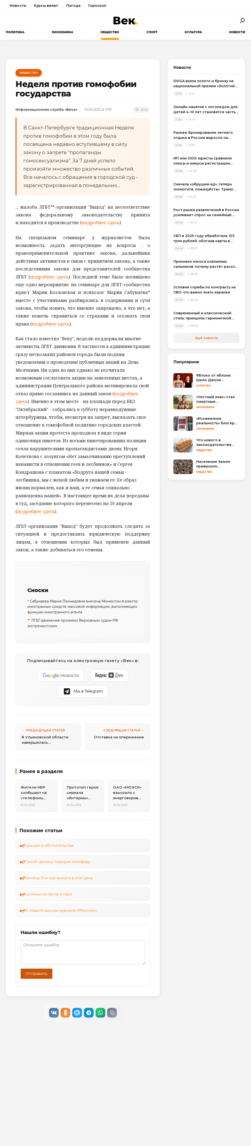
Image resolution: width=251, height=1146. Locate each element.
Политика (15, 32)
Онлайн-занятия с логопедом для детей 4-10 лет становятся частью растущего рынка (205, 110)
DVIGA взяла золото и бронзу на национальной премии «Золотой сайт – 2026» (204, 84)
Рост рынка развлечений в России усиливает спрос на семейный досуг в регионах (206, 213)
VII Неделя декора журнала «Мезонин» (60, 910)
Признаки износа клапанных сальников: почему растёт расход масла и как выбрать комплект (205, 264)
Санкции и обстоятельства (49, 845)
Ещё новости (206, 338)
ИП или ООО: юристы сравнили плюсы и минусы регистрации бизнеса (202, 161)
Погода (73, 5)
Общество (109, 32)
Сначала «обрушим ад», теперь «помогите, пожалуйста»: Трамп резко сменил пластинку (203, 187)
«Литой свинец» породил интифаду (57, 861)
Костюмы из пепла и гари (48, 894)
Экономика (62, 32)
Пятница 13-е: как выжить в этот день (58, 878)
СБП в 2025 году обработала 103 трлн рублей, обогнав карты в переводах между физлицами (204, 239)
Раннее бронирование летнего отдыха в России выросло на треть (203, 135)
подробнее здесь (101, 222)
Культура (193, 32)
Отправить (36, 973)
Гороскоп (97, 5)
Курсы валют (46, 5)
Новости (18, 5)
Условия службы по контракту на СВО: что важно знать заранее (204, 289)
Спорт (152, 32)
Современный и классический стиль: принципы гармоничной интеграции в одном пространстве (202, 316)
